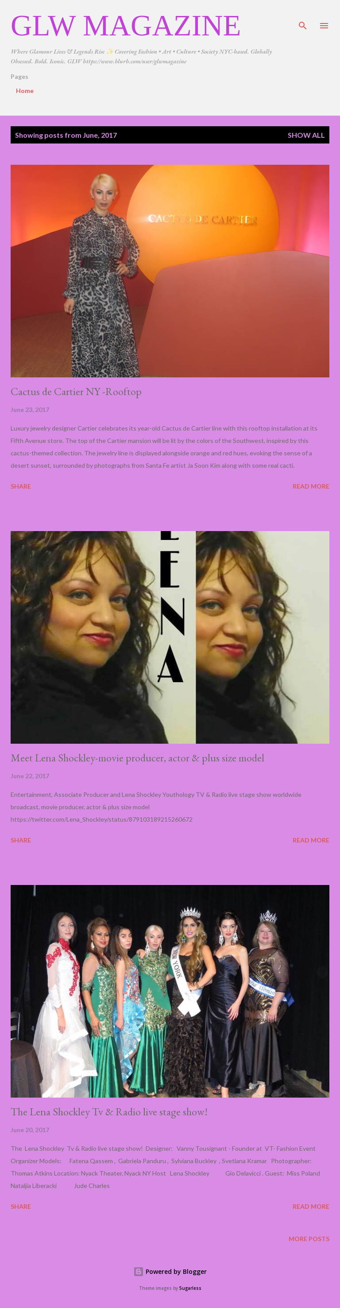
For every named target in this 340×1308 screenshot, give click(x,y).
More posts (309, 1238)
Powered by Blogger (170, 1271)
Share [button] (21, 486)
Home (25, 90)
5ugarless (190, 1288)
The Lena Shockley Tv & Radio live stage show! (109, 1111)
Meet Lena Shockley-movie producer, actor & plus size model (137, 758)
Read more (311, 486)
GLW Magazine (126, 25)
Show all (306, 135)
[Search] (303, 16)
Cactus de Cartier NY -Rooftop (76, 391)
